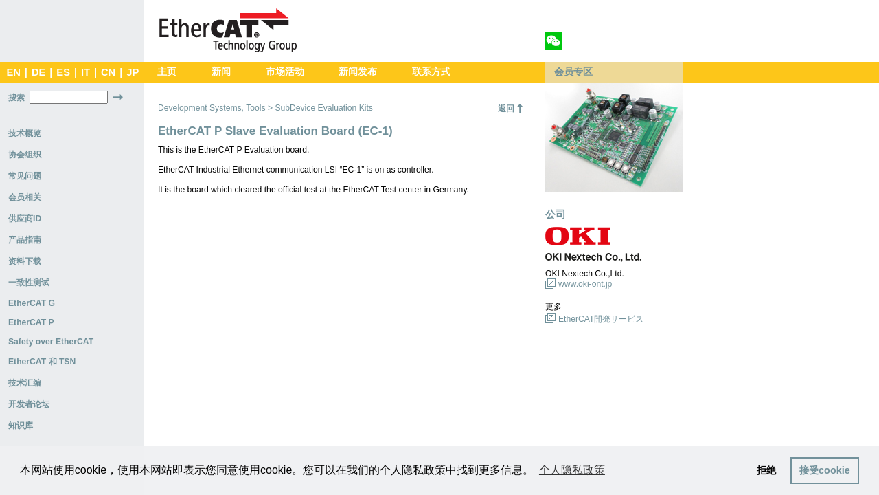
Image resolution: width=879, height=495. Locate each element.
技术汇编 (24, 383)
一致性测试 (28, 282)
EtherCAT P (31, 322)
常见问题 (24, 176)
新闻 (221, 72)
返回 (506, 108)
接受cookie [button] (824, 470)
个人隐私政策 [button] (572, 470)
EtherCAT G (31, 303)
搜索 (16, 97)
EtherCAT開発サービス (600, 319)
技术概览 (24, 133)
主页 (166, 72)
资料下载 (24, 261)
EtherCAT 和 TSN (42, 361)
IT (85, 72)
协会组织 (24, 155)
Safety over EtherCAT (50, 341)
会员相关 (24, 197)
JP (132, 72)
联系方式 (431, 72)
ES (63, 72)
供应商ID (24, 218)
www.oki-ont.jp (585, 284)
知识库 (20, 425)
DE (38, 72)
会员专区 (573, 72)
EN (13, 72)
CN (108, 72)
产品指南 (24, 240)
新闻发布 (358, 72)
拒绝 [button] (766, 470)
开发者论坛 (28, 404)
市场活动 (285, 72)
